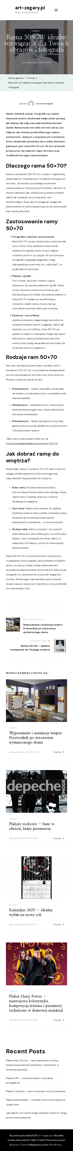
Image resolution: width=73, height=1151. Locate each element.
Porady (36, 31)
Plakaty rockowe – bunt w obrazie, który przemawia (35, 1091)
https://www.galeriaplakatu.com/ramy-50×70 (32, 443)
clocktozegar (40, 103)
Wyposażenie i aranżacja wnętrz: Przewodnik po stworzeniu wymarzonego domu (36, 737)
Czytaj (58, 752)
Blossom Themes (19, 1144)
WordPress (55, 1144)
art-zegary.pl (30, 8)
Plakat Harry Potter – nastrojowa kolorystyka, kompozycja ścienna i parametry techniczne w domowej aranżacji (32, 1065)
